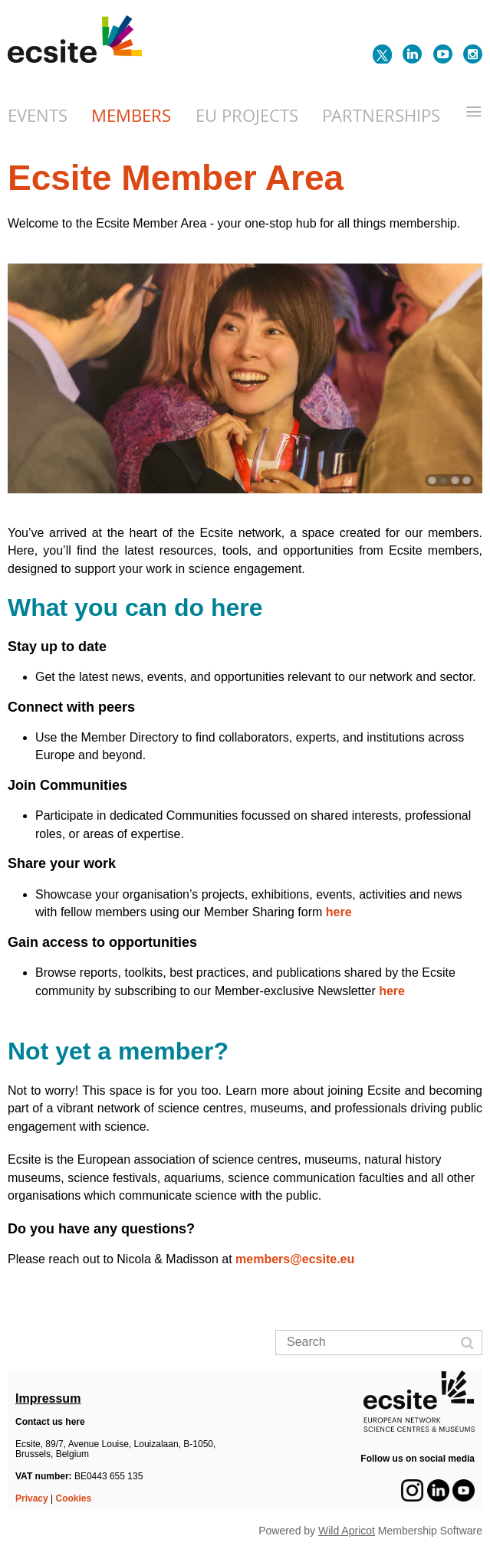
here (339, 912)
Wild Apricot (346, 1530)
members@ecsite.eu (296, 1259)
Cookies (74, 1498)
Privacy (31, 1498)
